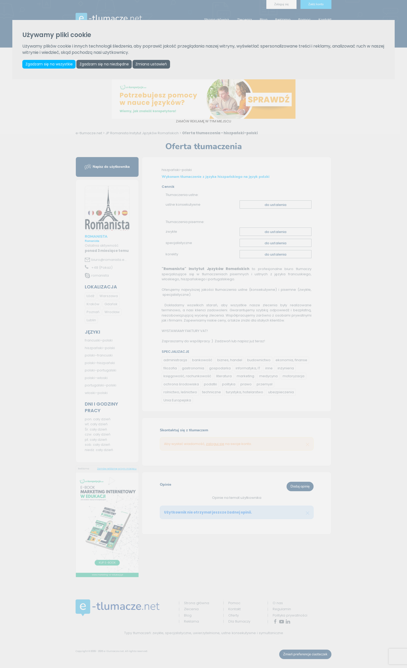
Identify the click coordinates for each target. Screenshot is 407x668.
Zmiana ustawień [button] (153, 64)
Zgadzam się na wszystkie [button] (49, 64)
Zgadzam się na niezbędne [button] (105, 64)
